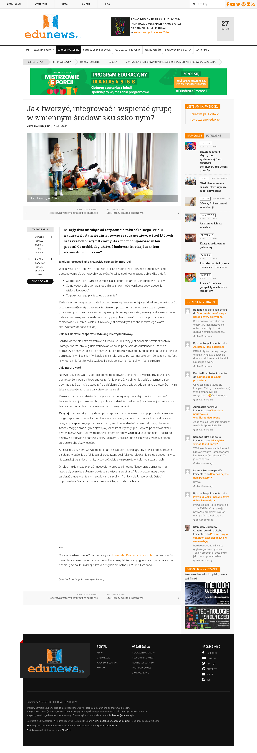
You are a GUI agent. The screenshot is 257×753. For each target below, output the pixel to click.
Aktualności (14, 4)
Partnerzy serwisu (143, 663)
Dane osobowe (140, 673)
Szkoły (113, 62)
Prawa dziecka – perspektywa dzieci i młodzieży (213, 287)
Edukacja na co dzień (179, 51)
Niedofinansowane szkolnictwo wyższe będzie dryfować (213, 187)
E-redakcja (103, 658)
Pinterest (244, 4)
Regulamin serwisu (142, 658)
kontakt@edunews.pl (122, 715)
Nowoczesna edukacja (98, 51)
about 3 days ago (203, 399)
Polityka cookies (141, 668)
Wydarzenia (41, 4)
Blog (107, 4)
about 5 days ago (203, 519)
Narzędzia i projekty (129, 51)
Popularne (213, 135)
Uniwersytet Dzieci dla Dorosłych (131, 555)
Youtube (233, 4)
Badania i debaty (45, 51)
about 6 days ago (203, 560)
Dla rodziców (154, 51)
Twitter (238, 4)
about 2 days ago (203, 336)
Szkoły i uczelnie (69, 51)
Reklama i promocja (143, 653)
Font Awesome (34, 730)
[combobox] (207, 4)
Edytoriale (202, 50)
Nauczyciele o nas (107, 663)
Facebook (228, 4)
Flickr (249, 4)
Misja (100, 653)
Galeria (86, 4)
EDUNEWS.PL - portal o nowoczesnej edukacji (108, 721)
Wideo (65, 4)
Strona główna (27, 50)
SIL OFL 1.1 (67, 730)
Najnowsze (194, 135)
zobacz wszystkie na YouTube (151, 32)
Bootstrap (31, 725)
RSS (253, 4)
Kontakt (101, 668)
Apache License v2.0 (107, 725)
